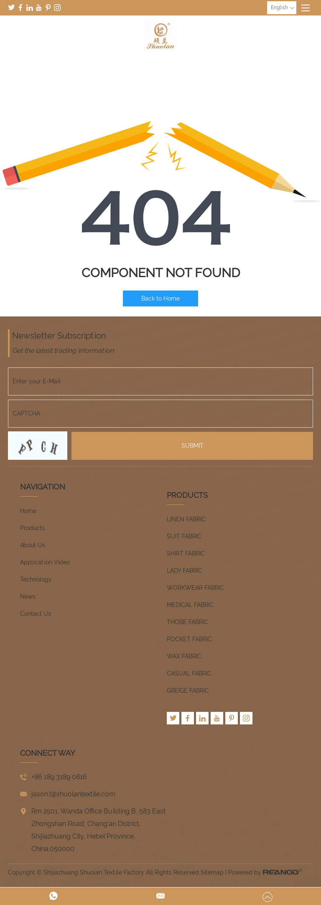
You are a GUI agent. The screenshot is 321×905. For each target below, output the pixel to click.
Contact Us (35, 613)
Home (28, 510)
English (282, 8)
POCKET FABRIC (189, 639)
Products (32, 528)
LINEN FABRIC (186, 519)
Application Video (45, 562)
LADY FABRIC (184, 570)
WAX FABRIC (184, 656)
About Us (32, 545)
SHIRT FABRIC (186, 553)
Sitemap (212, 872)
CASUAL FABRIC (189, 673)
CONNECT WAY (47, 753)
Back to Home (160, 298)
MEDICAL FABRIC (190, 605)
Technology (36, 579)
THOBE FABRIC (187, 622)
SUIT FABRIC (184, 536)
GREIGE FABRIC (188, 690)
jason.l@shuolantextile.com (73, 794)
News (28, 596)
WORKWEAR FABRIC (195, 587)
